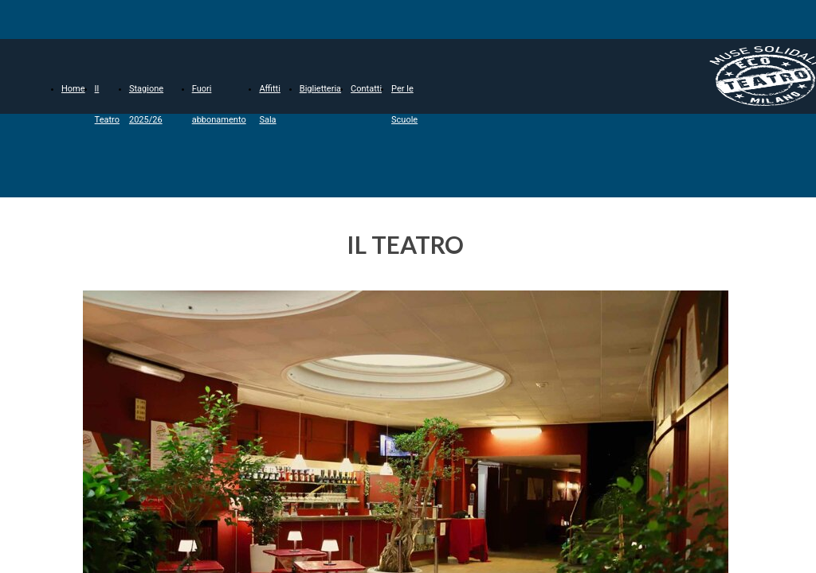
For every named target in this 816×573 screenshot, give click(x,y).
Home (73, 89)
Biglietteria (320, 89)
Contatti (366, 89)
